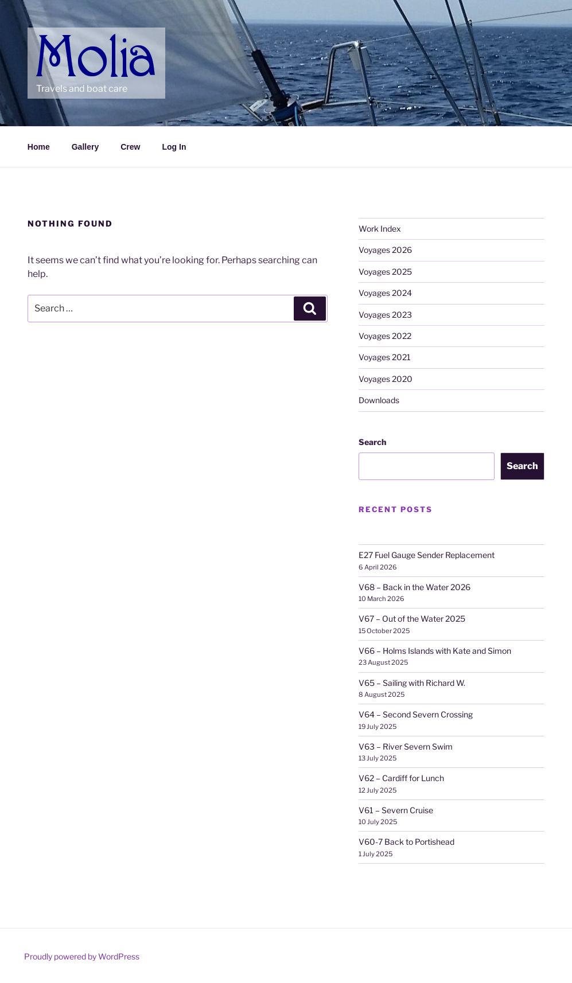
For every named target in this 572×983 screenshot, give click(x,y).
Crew (130, 146)
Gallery (85, 146)
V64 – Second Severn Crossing (416, 714)
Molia (58, 40)
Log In (174, 146)
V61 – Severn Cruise (396, 810)
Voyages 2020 (386, 379)
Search (372, 442)
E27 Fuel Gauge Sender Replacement (427, 555)
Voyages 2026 (385, 250)
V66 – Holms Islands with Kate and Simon (435, 651)
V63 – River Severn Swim (406, 746)
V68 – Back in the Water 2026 (414, 587)
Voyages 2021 (385, 357)
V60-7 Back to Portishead (406, 842)
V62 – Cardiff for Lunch (401, 778)
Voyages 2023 (385, 314)
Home (39, 146)
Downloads (379, 400)
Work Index (380, 228)
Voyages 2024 (385, 293)
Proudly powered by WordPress (81, 956)
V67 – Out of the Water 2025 (412, 618)
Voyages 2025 (385, 271)
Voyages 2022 (385, 336)
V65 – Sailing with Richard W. (412, 683)
